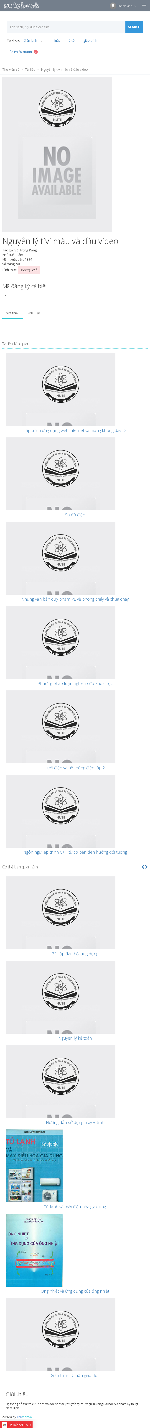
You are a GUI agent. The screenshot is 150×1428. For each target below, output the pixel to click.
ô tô (72, 40)
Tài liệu (30, 69)
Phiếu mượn (24, 51)
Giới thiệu (13, 313)
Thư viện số (10, 69)
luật (57, 40)
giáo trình (90, 40)
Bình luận (33, 313)
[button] (142, 867)
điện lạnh (30, 40)
